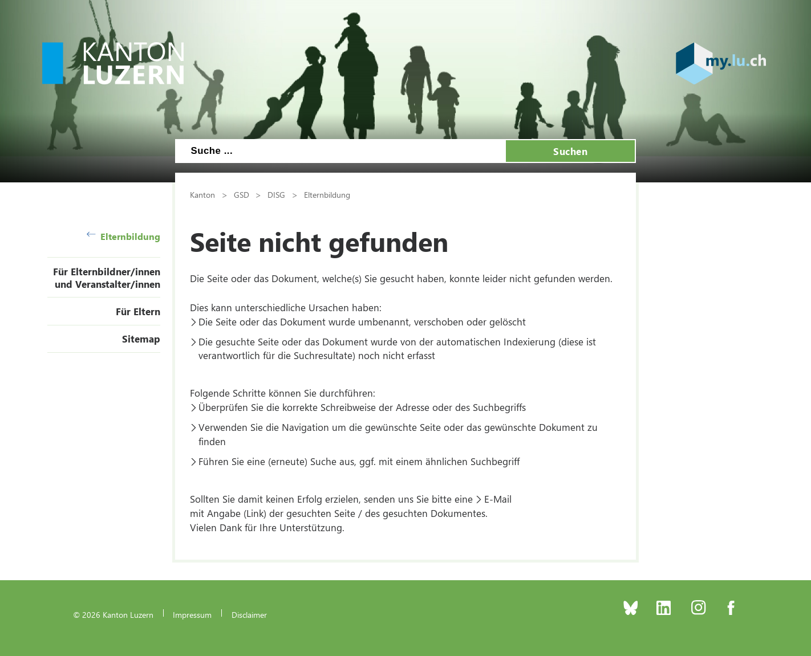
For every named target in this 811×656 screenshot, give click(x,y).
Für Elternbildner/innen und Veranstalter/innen (106, 277)
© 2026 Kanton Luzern (113, 614)
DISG (276, 194)
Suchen (570, 151)
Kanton (202, 194)
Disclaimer (249, 614)
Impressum (192, 614)
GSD (241, 194)
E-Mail (498, 498)
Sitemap (141, 338)
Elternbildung (123, 236)
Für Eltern (138, 311)
